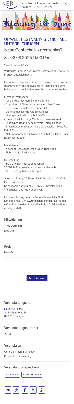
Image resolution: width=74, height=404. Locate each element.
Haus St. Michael (13, 309)
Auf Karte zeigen (37, 278)
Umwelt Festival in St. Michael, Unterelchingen (35, 41)
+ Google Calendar (32, 374)
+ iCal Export (12, 374)
